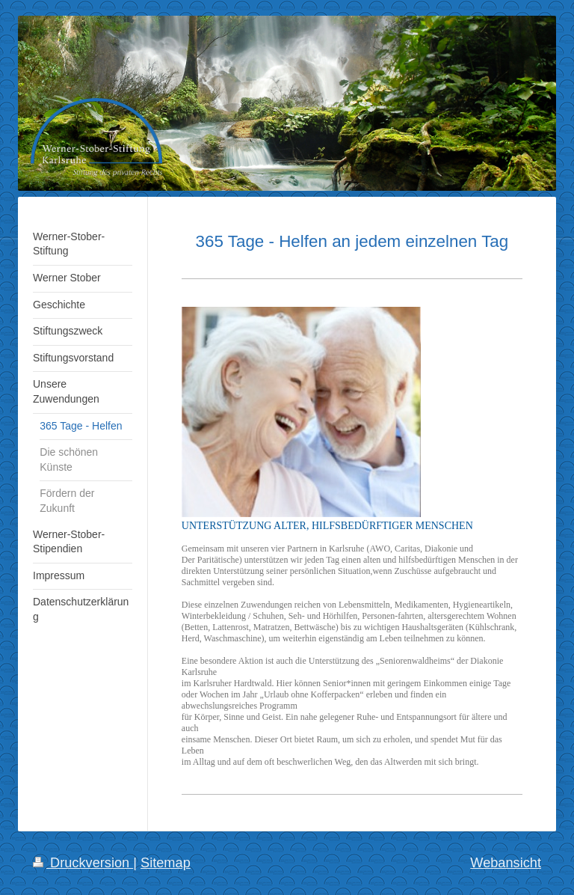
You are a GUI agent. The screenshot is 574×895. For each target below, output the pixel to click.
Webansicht (505, 862)
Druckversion (83, 862)
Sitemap (166, 862)
